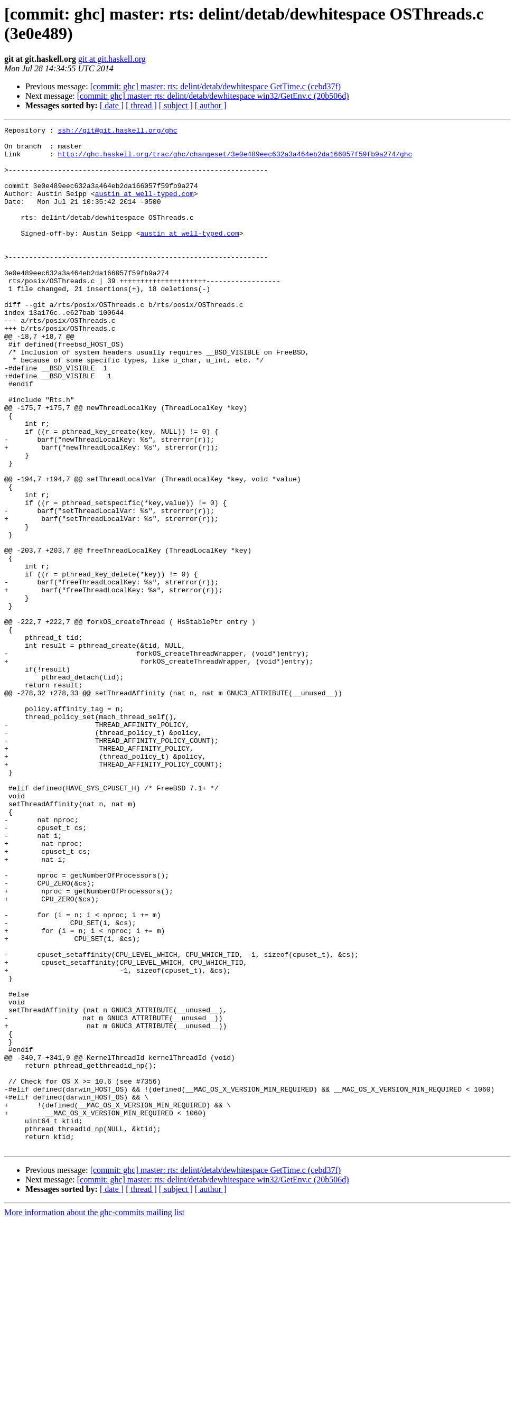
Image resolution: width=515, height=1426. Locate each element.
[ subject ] (176, 105)
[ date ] (112, 105)
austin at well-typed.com (144, 207)
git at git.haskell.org (112, 58)
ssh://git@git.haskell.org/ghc (117, 131)
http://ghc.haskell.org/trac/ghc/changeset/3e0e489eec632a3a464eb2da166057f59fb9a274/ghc (235, 160)
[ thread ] (141, 105)
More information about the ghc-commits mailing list (94, 1416)
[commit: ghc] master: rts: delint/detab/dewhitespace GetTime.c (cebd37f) (215, 86)
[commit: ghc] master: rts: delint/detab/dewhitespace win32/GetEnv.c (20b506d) (213, 95)
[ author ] (211, 105)
